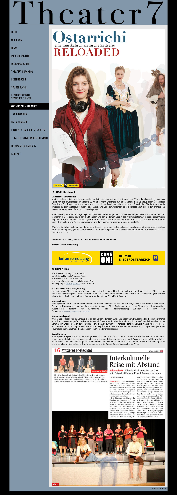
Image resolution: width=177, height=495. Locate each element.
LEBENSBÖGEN (18, 79)
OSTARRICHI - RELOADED (24, 106)
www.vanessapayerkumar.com (76, 311)
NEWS (14, 47)
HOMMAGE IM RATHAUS (23, 145)
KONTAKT (16, 153)
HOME (14, 31)
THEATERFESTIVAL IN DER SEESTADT (29, 137)
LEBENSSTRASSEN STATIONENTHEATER (21, 97)
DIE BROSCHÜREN (20, 63)
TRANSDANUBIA (19, 114)
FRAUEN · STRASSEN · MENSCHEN (28, 129)
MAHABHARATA (19, 121)
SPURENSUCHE (18, 87)
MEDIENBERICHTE (20, 55)
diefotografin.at (73, 283)
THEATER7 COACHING (22, 71)
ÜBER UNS (16, 39)
